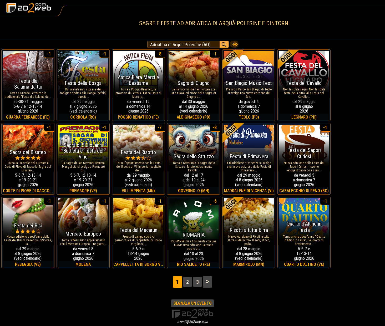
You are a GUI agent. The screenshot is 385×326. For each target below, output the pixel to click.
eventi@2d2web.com (192, 321)
